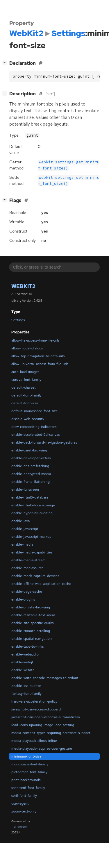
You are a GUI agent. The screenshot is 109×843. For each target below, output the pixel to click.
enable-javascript (24, 528)
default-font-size (24, 403)
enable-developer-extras (31, 458)
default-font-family (26, 395)
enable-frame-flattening (30, 481)
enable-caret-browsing (29, 450)
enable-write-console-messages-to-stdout (44, 678)
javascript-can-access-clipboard (36, 709)
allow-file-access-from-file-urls (35, 340)
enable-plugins (23, 599)
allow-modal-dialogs (27, 348)
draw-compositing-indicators (33, 426)
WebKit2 (23, 286)
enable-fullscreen (25, 489)
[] (5, 62)
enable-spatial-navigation (31, 638)
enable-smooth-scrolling (30, 630)
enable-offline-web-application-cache (41, 583)
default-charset (23, 387)
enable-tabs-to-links (27, 646)
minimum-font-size (26, 756)
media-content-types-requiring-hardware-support (50, 733)
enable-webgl (22, 662)
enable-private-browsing (30, 607)
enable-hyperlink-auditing (32, 513)
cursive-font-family (26, 379)
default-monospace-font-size (34, 411)
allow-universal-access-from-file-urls (39, 364)
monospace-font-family (29, 764)
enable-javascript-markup (31, 536)
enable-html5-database (30, 497)
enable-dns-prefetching (30, 466)
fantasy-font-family (26, 693)
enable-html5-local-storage (33, 505)
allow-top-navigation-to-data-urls (38, 356)
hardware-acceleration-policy (34, 701)
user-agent (20, 803)
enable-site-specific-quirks (32, 623)
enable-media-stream (28, 560)
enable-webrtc (22, 670)
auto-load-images (25, 371)
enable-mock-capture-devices (35, 576)
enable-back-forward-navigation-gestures (44, 442)
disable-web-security (27, 419)
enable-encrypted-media (31, 473)
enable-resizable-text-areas (33, 615)
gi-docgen (21, 826)
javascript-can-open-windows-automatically (45, 717)
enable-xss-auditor (26, 685)
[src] (50, 94)
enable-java (20, 521)
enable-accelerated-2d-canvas (35, 434)
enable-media (22, 544)
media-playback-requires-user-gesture (41, 748)
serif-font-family (24, 795)
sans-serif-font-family (28, 787)
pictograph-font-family (29, 772)
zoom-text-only (23, 811)
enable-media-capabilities (31, 552)
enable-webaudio (25, 654)
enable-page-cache (26, 591)
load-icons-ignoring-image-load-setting (42, 725)
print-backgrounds (25, 780)
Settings (18, 320)
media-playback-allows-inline (34, 740)
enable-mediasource (27, 568)
